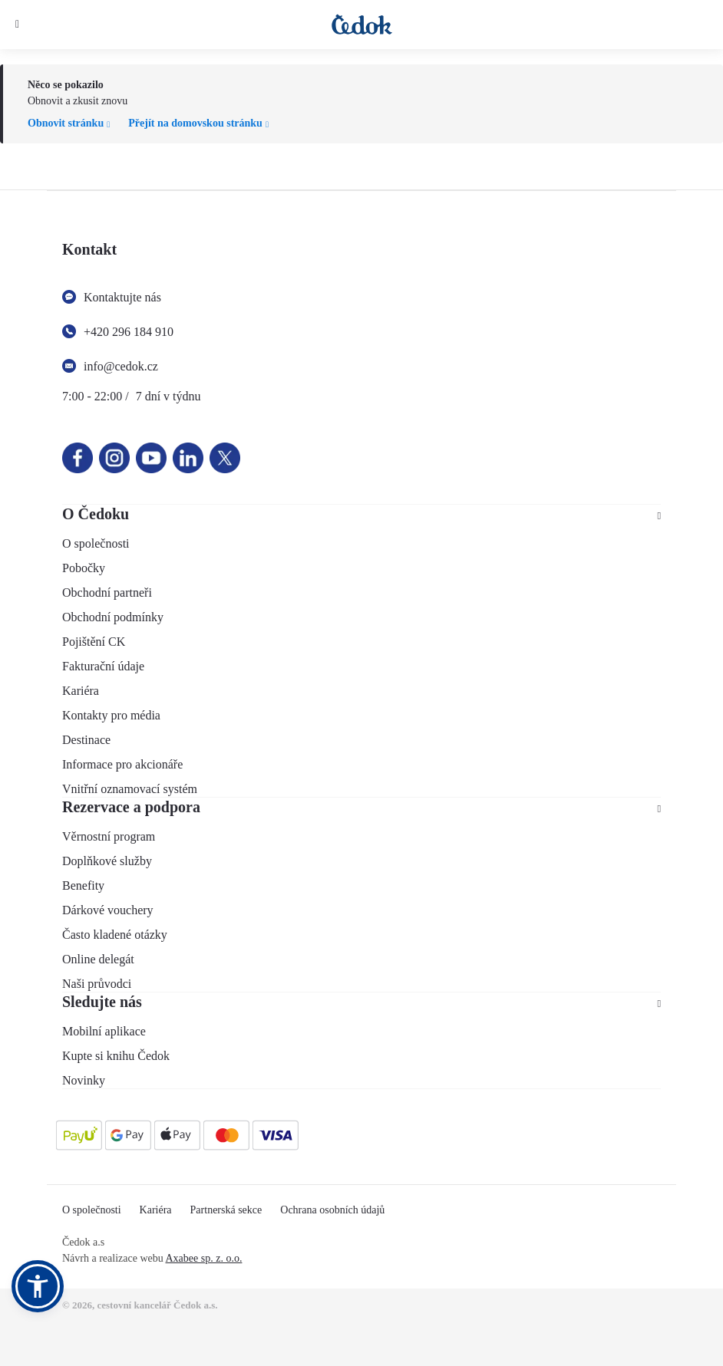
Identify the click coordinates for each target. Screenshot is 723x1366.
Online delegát (98, 959)
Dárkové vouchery (108, 910)
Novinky (83, 1080)
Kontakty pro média (111, 715)
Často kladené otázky (114, 934)
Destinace (86, 739)
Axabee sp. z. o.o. (203, 1258)
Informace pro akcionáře (122, 764)
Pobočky (83, 567)
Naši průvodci (96, 983)
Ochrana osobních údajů (332, 1210)
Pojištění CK (93, 641)
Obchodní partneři (107, 592)
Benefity (83, 885)
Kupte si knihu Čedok (116, 1055)
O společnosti (96, 543)
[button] (37, 1286)
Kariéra (80, 690)
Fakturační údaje (103, 666)
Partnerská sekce (226, 1210)
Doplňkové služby (107, 860)
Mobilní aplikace (104, 1031)
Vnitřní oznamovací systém (129, 788)
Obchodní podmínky (112, 617)
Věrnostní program (108, 836)
